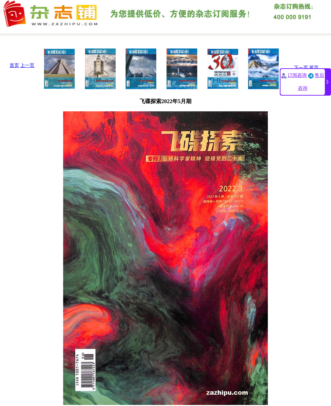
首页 (14, 65)
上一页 (27, 65)
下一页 (301, 67)
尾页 (314, 67)
